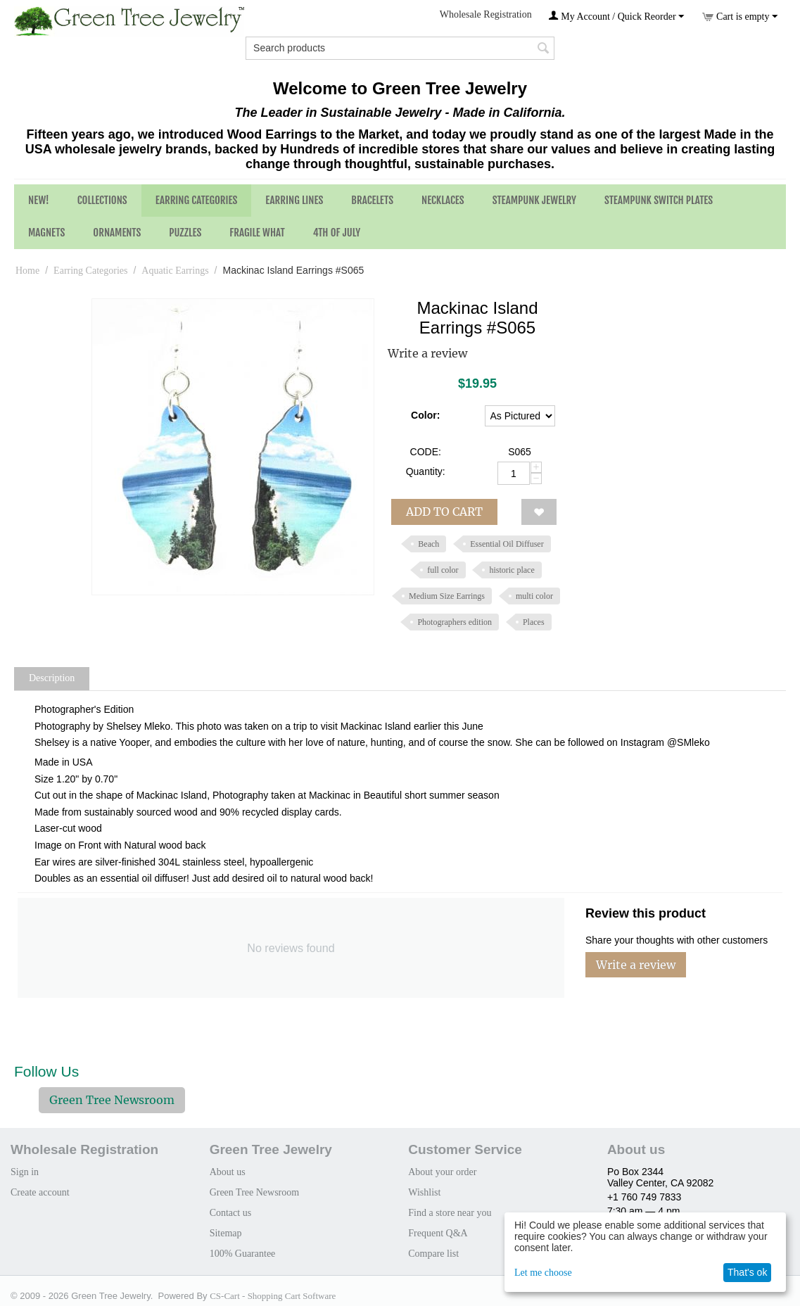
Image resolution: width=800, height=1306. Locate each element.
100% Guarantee (243, 1253)
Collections (102, 200)
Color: (425, 415)
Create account (40, 1192)
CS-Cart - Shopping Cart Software (273, 1296)
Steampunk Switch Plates (658, 200)
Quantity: (425, 471)
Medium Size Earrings (447, 596)
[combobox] (400, 48)
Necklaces (442, 200)
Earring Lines (294, 200)
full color (442, 570)
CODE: (425, 451)
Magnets (46, 232)
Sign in (25, 1172)
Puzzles (185, 232)
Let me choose (543, 1272)
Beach (428, 544)
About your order (442, 1172)
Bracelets (372, 200)
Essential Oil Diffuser (506, 544)
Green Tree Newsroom (111, 1100)
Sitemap (226, 1233)
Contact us (231, 1212)
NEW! (38, 200)
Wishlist (424, 1192)
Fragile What (256, 232)
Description (52, 678)
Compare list (433, 1253)
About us (228, 1172)
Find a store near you (449, 1212)
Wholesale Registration (486, 14)
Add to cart (444, 512)
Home (27, 270)
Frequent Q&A (437, 1233)
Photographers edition (454, 622)
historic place (511, 570)
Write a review (427, 353)
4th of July (337, 232)
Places (534, 622)
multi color (534, 596)
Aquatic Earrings (174, 270)
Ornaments (117, 232)
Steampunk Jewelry (534, 200)
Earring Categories (196, 200)
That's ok (747, 1272)
